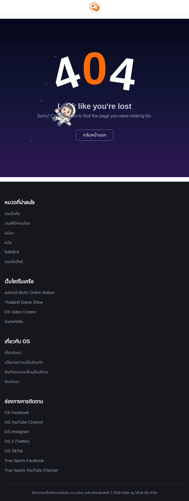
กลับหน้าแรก (94, 135)
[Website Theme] (163, 7)
